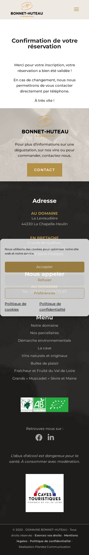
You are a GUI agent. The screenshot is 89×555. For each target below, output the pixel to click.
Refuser (45, 280)
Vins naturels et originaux (44, 355)
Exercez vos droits (48, 535)
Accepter (44, 267)
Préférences (44, 293)
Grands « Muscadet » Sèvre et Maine (44, 378)
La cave (44, 348)
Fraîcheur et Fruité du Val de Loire (44, 370)
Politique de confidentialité (50, 541)
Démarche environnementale (44, 340)
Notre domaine (44, 325)
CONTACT (44, 170)
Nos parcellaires (44, 333)
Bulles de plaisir (45, 363)
